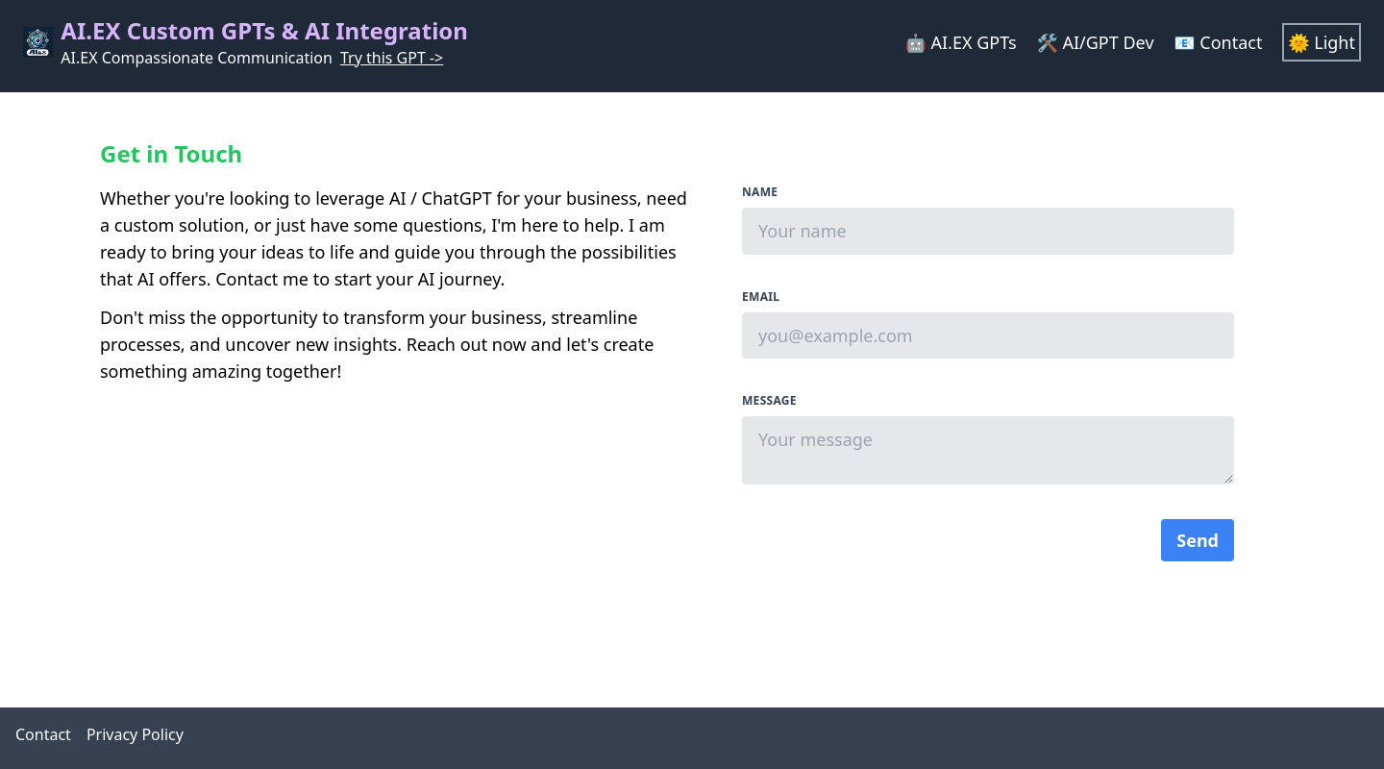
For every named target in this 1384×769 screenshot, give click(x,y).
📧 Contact (1220, 42)
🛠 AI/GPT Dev (1097, 42)
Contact (43, 734)
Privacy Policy (135, 734)
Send (1197, 540)
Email (760, 297)
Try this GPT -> (391, 57)
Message (769, 401)
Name (760, 192)
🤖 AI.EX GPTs (962, 42)
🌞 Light (1321, 42)
